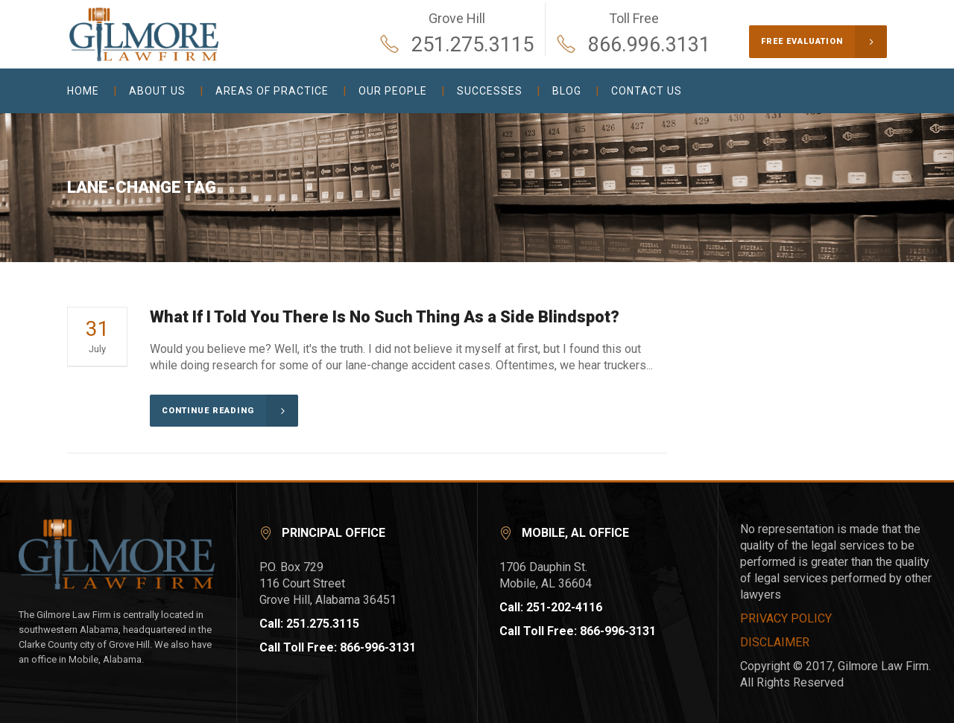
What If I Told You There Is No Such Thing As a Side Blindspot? (384, 317)
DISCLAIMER (774, 642)
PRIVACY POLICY (786, 618)
